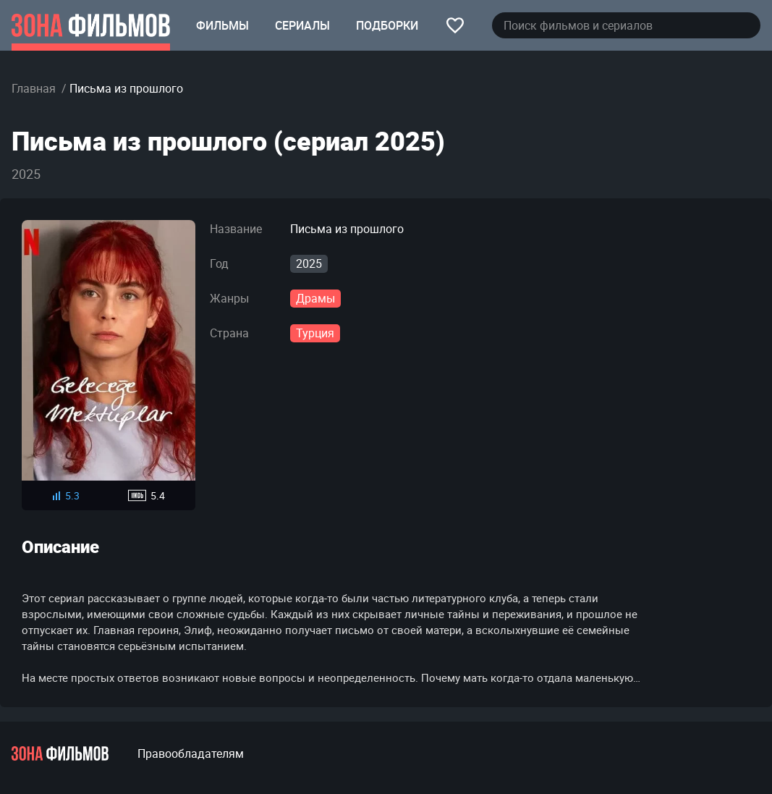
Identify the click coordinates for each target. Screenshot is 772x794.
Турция (315, 333)
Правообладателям (190, 753)
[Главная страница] (91, 25)
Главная (34, 88)
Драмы (315, 298)
